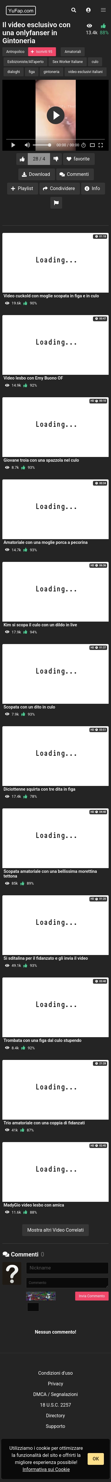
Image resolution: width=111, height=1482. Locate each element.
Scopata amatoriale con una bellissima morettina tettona (50, 874)
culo (95, 62)
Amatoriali (73, 52)
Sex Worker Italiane (67, 62)
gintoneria (51, 72)
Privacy (55, 1384)
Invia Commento (92, 1296)
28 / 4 (39, 159)
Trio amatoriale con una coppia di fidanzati (44, 1123)
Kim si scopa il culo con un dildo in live (40, 625)
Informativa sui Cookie (46, 1469)
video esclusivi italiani (85, 72)
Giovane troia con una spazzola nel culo (41, 460)
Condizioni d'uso (55, 1373)
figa (32, 72)
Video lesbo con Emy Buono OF (33, 378)
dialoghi (13, 72)
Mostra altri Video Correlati (55, 1230)
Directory (55, 1415)
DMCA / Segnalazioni (55, 1394)
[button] (88, 10)
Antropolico (15, 52)
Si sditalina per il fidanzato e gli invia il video (46, 958)
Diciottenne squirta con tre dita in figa (39, 789)
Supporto (55, 1426)
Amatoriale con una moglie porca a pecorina (46, 542)
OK (96, 1459)
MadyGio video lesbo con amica (34, 1205)
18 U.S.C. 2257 (55, 1405)
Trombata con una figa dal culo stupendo (42, 1040)
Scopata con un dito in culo (29, 707)
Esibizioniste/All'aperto (25, 62)
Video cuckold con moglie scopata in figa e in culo (51, 296)
